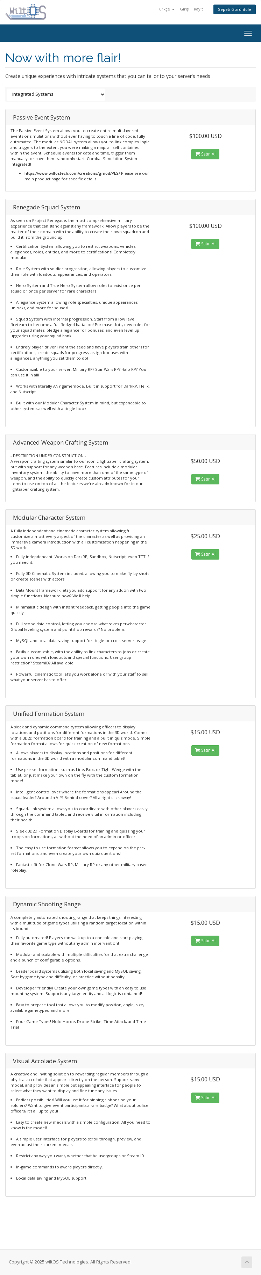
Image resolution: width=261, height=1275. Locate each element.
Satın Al (205, 154)
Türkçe (166, 9)
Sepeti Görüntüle (234, 9)
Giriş (184, 9)
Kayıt (198, 9)
